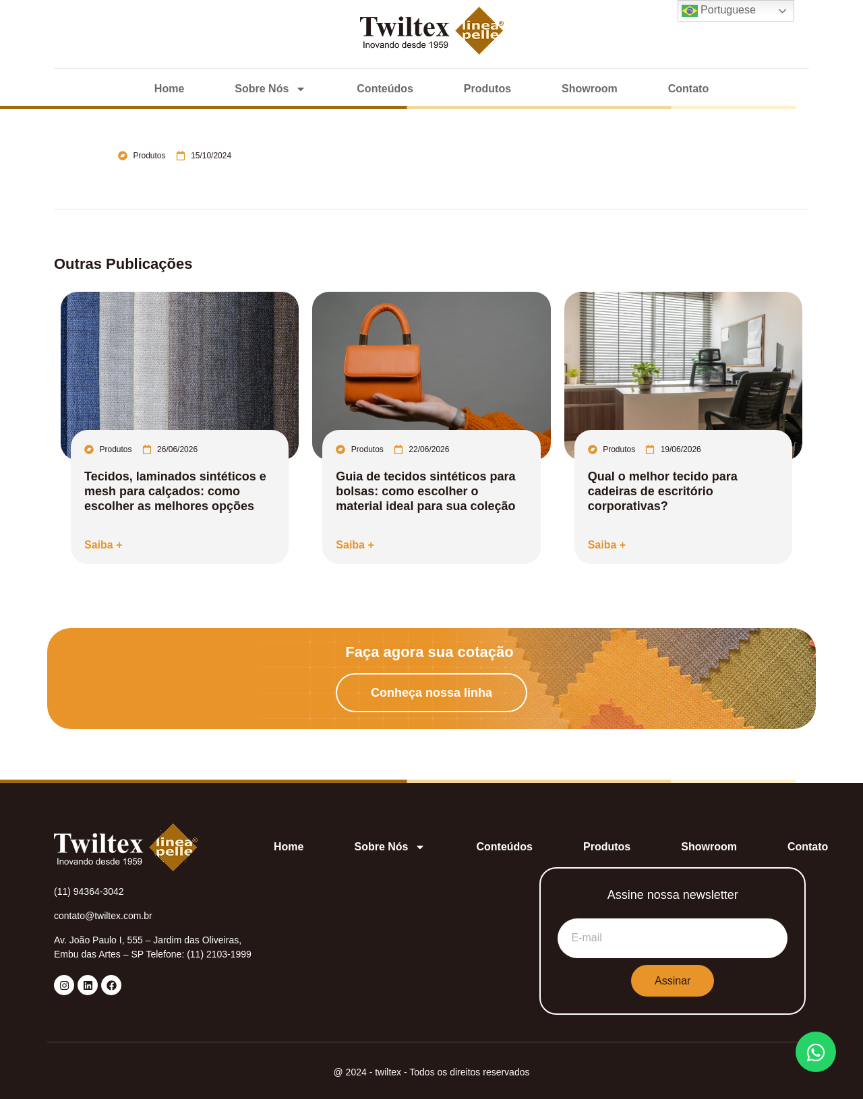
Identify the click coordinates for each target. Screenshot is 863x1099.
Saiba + (103, 545)
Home (169, 88)
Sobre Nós (270, 89)
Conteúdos (385, 88)
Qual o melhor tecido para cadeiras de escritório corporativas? (663, 491)
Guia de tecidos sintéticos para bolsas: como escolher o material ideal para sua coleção (425, 491)
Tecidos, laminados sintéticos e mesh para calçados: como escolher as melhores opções (175, 491)
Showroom (590, 88)
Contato (688, 88)
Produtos (487, 88)
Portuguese (719, 11)
